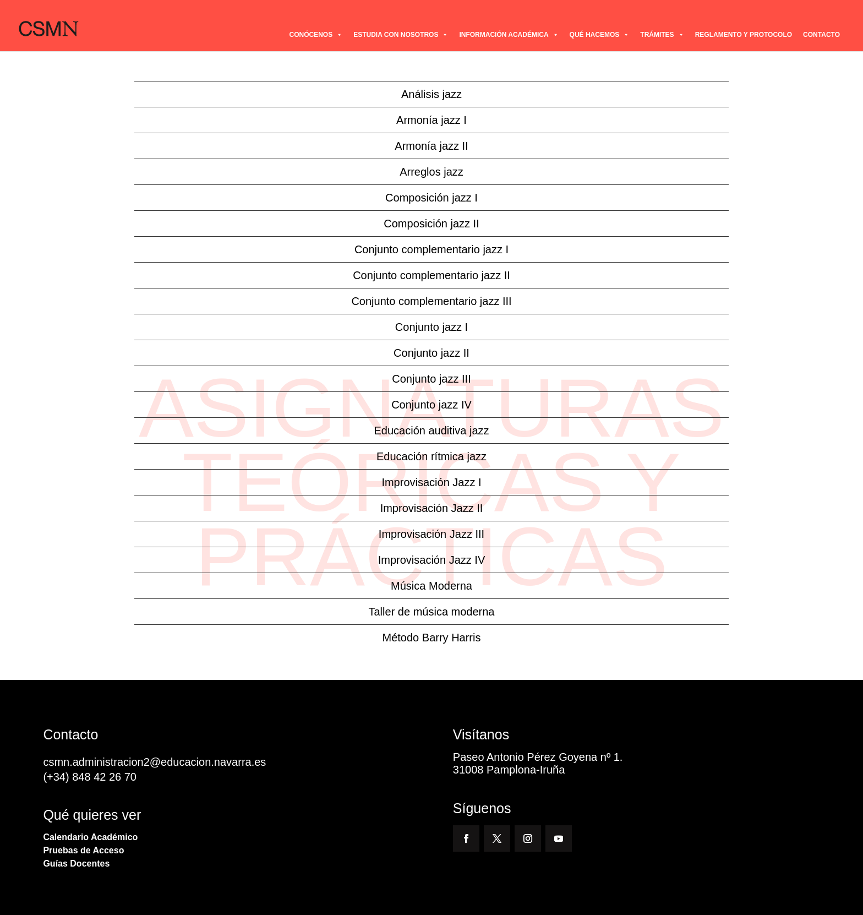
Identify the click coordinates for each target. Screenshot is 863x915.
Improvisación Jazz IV (431, 560)
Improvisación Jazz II (431, 508)
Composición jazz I (431, 198)
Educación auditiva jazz (431, 430)
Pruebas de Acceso (83, 850)
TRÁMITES (662, 34)
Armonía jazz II (431, 146)
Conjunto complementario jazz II (431, 275)
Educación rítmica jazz (431, 456)
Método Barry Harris (432, 637)
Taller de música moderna (432, 612)
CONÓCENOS (315, 34)
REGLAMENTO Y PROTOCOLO (743, 35)
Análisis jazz (431, 94)
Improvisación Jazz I (431, 482)
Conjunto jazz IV (431, 405)
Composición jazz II (431, 223)
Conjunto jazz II (431, 353)
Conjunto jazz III (431, 379)
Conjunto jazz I (431, 327)
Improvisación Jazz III (431, 534)
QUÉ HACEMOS (600, 34)
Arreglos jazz (431, 172)
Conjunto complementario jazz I (431, 249)
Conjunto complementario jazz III (431, 301)
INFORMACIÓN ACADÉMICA (508, 34)
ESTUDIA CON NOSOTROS (400, 34)
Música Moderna (431, 586)
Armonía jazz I (431, 120)
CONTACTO (821, 35)
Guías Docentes (76, 863)
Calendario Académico (90, 837)
